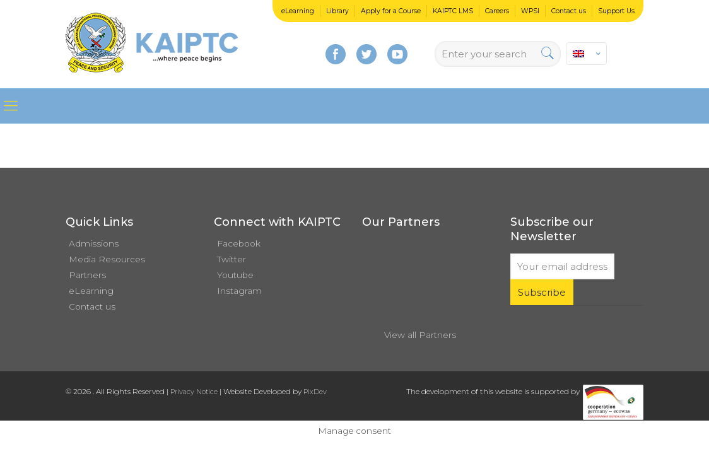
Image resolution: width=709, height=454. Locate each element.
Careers (497, 11)
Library (337, 11)
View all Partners (420, 335)
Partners (87, 275)
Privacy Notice (194, 391)
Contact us (568, 11)
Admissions (94, 243)
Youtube (235, 275)
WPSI (530, 11)
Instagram (239, 291)
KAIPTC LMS (453, 11)
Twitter (231, 259)
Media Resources (107, 259)
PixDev (315, 391)
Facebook (239, 243)
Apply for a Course (391, 11)
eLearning (297, 11)
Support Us (616, 11)
